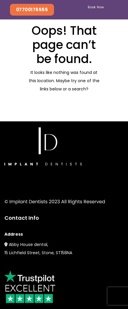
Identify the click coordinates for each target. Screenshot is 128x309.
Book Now (96, 7)
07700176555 (32, 9)
